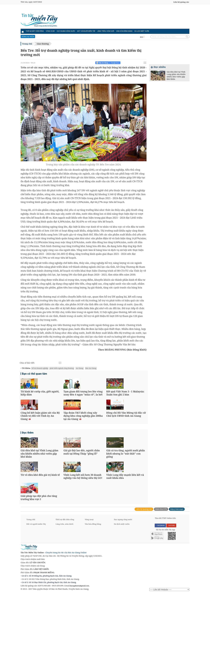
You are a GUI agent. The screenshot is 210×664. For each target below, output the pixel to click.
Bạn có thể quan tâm (34, 374)
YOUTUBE (171, 596)
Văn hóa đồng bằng (124, 31)
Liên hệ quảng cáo (181, 2)
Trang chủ (27, 43)
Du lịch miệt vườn (141, 31)
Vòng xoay (50, 31)
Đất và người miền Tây (86, 31)
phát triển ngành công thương (62, 368)
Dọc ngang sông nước (66, 31)
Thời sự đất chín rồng (35, 31)
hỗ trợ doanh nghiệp (40, 368)
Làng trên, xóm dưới (105, 31)
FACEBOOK (160, 596)
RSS (142, 37)
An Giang (79, 368)
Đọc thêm (27, 461)
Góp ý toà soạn (176, 579)
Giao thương (43, 43)
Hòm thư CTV (161, 579)
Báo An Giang (90, 368)
